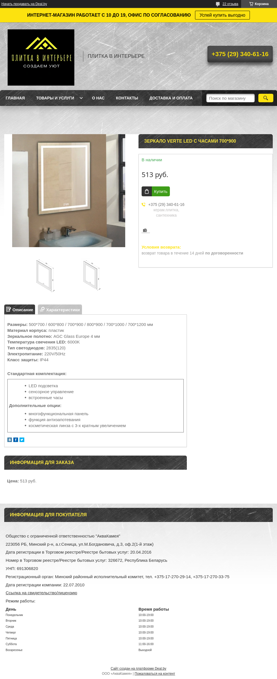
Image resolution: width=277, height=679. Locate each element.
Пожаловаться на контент (155, 674)
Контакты (127, 98)
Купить (160, 191)
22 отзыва (230, 4)
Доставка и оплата (171, 98)
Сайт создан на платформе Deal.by (138, 669)
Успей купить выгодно (222, 15)
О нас (98, 98)
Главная (15, 98)
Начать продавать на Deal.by (24, 4)
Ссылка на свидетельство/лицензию (41, 592)
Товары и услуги (55, 98)
